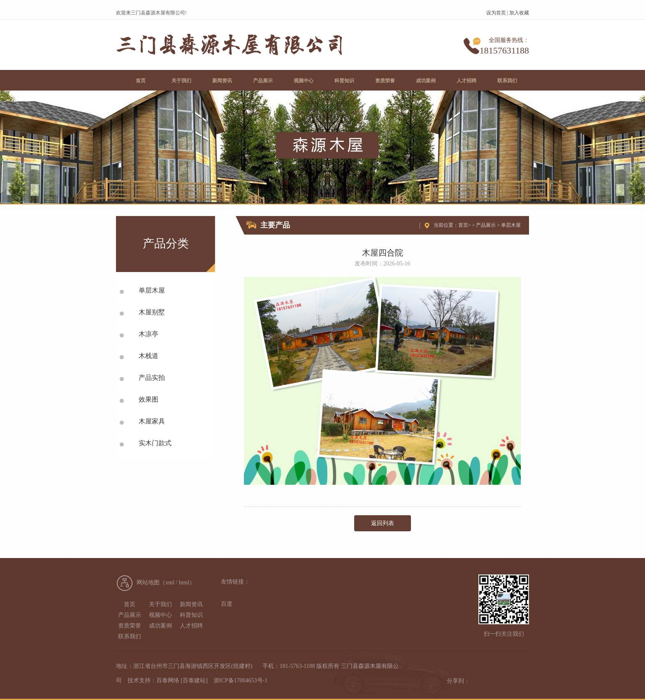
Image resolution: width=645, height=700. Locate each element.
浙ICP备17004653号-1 (240, 680)
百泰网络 (167, 680)
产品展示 (486, 225)
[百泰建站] (194, 680)
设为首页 (496, 13)
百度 (226, 604)
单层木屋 (511, 225)
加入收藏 (519, 13)
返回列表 (382, 523)
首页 (463, 225)
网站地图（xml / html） (166, 582)
